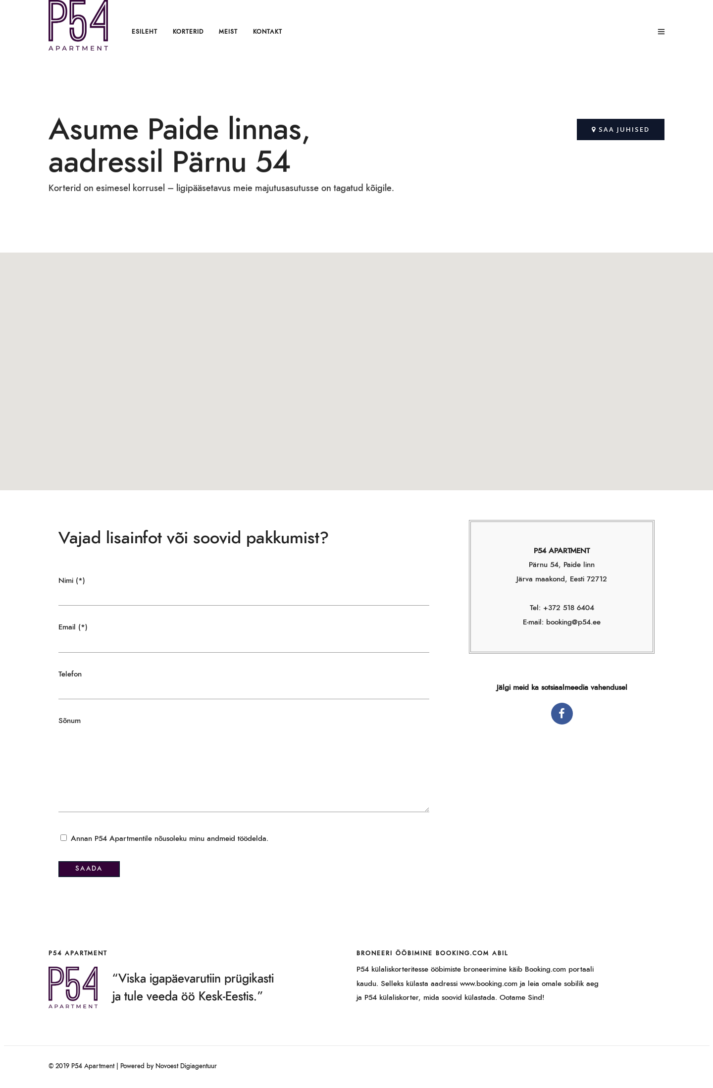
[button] (620, 129)
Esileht (144, 32)
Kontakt (267, 32)
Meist (228, 32)
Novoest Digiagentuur (186, 1066)
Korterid (188, 32)
